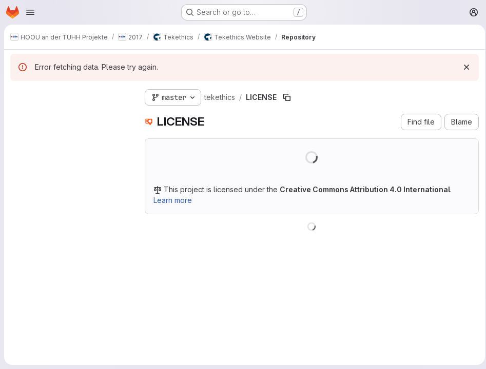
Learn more (172, 200)
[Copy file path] (287, 97)
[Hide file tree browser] (18, 95)
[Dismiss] (463, 67)
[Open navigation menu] (30, 12)
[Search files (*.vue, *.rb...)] (69, 116)
